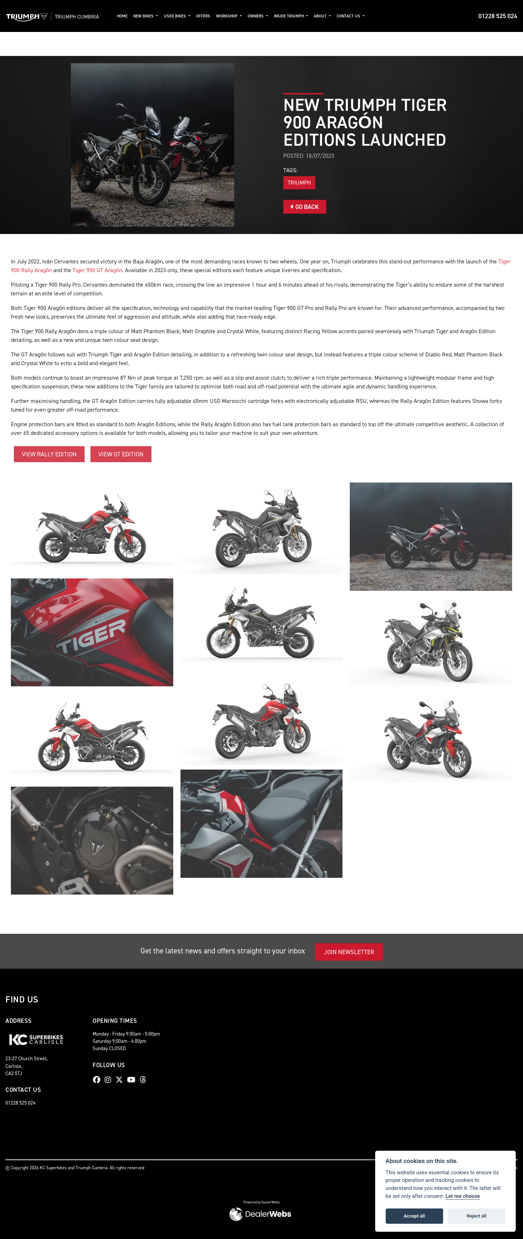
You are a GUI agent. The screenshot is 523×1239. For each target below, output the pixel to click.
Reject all (476, 1216)
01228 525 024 (497, 16)
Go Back (305, 207)
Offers (205, 16)
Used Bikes (177, 16)
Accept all (414, 1216)
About (323, 16)
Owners (258, 16)
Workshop (229, 16)
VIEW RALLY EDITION (49, 454)
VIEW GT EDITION (120, 454)
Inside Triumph (291, 16)
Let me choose (463, 1196)
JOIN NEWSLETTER (349, 952)
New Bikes (146, 16)
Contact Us (351, 16)
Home (124, 16)
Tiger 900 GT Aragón (97, 270)
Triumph (299, 182)
